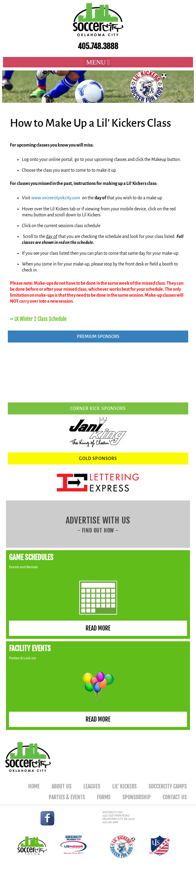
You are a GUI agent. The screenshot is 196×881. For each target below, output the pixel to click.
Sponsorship (136, 797)
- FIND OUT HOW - (98, 530)
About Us (61, 786)
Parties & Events (67, 797)
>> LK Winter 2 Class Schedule (38, 319)
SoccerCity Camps (168, 786)
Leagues (91, 786)
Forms (103, 797)
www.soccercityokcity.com (55, 197)
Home (34, 786)
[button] (98, 62)
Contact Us (175, 797)
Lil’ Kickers (124, 786)
